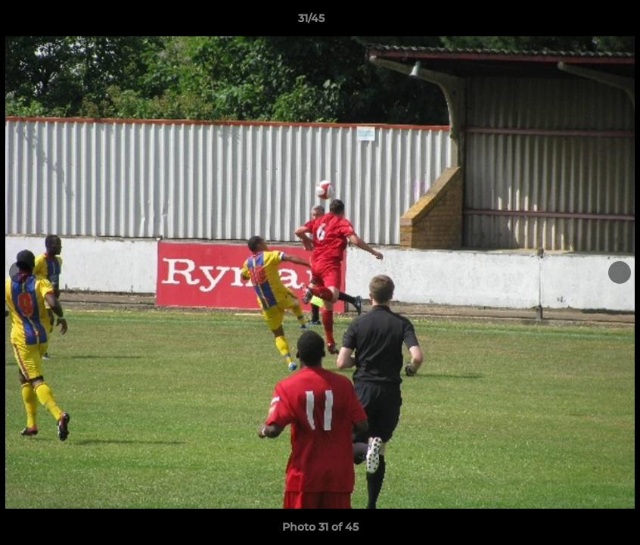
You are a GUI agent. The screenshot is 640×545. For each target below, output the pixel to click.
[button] (576, 22)
